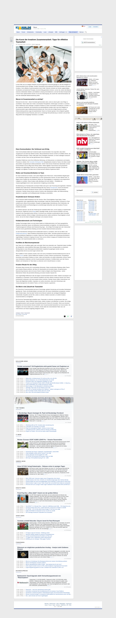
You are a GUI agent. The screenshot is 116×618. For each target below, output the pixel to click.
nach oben (97, 607)
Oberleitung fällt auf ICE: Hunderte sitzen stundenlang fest (40, 425)
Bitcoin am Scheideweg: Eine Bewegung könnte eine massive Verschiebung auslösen (46, 561)
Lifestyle (50, 32)
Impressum (68, 603)
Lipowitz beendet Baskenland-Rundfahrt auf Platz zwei (39, 536)
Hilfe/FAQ (63, 605)
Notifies (99, 222)
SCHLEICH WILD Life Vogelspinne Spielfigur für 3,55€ (39, 381)
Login (90, 26)
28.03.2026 (91, 203)
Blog (34, 211)
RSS (70, 605)
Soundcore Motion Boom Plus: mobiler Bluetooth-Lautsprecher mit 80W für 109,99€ (46, 507)
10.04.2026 (80, 203)
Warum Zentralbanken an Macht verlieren (36, 562)
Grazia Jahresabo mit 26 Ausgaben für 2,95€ (36, 454)
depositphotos (68, 81)
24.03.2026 (91, 208)
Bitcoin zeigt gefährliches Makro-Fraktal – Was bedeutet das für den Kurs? (44, 564)
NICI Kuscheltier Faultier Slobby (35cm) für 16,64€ (38, 390)
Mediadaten (62, 603)
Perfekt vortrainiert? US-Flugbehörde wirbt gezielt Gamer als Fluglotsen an (43, 366)
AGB (57, 603)
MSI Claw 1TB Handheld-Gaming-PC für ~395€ (37, 458)
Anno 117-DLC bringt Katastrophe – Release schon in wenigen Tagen (41, 466)
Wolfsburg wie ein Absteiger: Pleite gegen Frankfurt (38, 539)
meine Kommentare (89, 222)
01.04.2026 (80, 217)
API (67, 605)
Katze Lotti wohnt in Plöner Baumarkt (88, 122)
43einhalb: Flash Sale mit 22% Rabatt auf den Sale (38, 387)
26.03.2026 (91, 206)
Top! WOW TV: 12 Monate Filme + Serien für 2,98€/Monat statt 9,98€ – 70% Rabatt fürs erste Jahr (49, 506)
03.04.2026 (80, 215)
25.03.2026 (91, 207)
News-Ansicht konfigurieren (95, 221)
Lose (45, 32)
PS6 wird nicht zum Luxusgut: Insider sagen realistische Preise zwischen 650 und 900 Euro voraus (49, 484)
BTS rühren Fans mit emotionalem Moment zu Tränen (87, 76)
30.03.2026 (80, 220)
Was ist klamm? (73, 32)
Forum (23, 32)
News (18, 32)
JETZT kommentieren (88, 42)
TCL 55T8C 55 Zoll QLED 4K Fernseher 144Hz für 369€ (39, 456)
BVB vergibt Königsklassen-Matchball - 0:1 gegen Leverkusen (88, 149)
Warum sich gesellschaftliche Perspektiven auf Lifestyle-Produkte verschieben (87, 104)
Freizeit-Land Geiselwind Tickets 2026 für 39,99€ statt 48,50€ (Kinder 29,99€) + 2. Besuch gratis (49, 383)
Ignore (95, 222)
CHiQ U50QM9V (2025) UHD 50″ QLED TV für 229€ (38, 453)
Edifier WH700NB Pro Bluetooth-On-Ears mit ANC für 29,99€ (40, 510)
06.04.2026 (80, 208)
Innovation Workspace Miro (36, 162)
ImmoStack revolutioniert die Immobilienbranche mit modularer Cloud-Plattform (45, 591)
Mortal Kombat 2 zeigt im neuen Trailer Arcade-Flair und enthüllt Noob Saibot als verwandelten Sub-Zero (51, 483)
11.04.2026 (80, 201)
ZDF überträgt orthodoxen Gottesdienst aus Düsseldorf (39, 512)
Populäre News (92, 213)
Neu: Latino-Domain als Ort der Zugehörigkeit (37, 595)
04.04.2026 (80, 213)
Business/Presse (22, 570)
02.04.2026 (80, 216)
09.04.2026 (80, 204)
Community (39, 32)
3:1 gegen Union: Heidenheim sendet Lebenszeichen (38, 537)
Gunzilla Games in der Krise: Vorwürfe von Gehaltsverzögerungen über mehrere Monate (47, 480)
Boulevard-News (22, 361)
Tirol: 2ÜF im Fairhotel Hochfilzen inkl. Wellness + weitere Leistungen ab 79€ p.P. (45, 389)
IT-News (18, 434)
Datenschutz (52, 603)
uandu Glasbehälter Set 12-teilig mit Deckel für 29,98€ (39, 384)
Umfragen (63, 32)
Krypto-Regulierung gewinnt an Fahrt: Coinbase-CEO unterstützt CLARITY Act (45, 567)
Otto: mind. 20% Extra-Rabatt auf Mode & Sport (37, 392)
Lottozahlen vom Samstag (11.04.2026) (35, 426)
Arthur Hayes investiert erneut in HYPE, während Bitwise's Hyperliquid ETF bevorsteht (46, 566)
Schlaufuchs (30, 32)
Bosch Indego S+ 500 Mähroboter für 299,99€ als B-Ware (39, 386)
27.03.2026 (91, 204)
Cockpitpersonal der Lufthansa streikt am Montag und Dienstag (41, 429)
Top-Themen (20, 408)
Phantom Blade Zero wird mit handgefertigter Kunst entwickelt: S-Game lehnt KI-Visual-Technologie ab (50, 481)
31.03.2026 (80, 219)
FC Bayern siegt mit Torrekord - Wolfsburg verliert (38, 532)
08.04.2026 (80, 206)
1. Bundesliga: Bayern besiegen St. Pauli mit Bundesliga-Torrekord (40, 413)
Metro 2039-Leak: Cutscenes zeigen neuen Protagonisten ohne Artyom (43, 478)
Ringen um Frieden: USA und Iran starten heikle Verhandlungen (41, 431)
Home (46, 605)
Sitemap (46, 603)
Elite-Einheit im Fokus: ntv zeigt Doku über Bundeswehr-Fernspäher (88, 135)
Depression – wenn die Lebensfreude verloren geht (38, 589)
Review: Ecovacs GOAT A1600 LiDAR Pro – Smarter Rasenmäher (39, 439)
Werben (81, 32)
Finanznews (20, 542)
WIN (56, 32)
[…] (45, 374)
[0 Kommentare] (20, 315)
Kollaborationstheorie (21, 233)
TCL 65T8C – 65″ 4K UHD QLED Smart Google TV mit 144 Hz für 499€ (43, 509)
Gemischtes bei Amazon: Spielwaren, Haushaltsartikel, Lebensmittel (42, 451)
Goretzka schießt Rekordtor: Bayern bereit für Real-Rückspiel (38, 521)
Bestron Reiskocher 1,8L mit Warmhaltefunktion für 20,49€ (40, 380)
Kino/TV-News (20, 488)
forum (100, 45)
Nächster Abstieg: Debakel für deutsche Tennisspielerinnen (40, 534)
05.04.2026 (80, 212)
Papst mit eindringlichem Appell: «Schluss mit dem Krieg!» (40, 428)
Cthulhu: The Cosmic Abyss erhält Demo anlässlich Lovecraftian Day (87, 162)
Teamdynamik (53, 187)
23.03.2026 (91, 210)
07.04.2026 (80, 207)
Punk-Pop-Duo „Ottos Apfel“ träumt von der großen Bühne (37, 493)
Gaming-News (21, 461)
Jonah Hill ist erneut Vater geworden (88, 174)
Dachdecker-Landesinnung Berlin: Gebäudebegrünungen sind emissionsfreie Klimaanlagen (48, 592)
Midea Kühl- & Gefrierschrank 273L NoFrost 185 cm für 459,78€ (41, 378)
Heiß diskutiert (92, 215)
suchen (95, 192)
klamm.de (37, 44)
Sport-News (20, 515)
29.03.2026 (91, 201)
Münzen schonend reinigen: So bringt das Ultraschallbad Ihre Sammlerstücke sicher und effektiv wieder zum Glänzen (54, 594)
